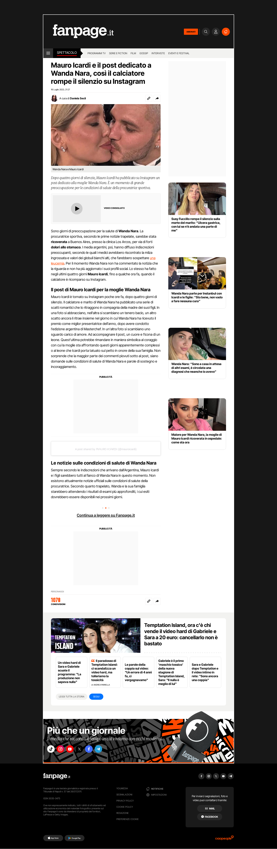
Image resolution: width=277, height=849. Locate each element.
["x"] (83, 749)
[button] (157, 98)
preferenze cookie (127, 819)
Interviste (158, 53)
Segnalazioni (124, 794)
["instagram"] (62, 749)
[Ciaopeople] (224, 839)
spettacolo (67, 53)
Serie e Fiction (118, 53)
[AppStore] (53, 838)
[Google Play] (74, 838)
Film (133, 53)
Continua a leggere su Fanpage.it (106, 515)
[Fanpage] (56, 776)
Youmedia (122, 788)
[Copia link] (148, 98)
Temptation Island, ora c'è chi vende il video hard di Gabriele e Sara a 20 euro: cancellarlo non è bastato (181, 634)
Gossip (143, 53)
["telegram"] (105, 749)
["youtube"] (73, 749)
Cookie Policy (124, 806)
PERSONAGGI (57, 591)
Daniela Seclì (78, 98)
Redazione (122, 813)
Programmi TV (97, 53)
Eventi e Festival (178, 53)
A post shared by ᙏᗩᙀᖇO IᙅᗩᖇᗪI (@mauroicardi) (105, 449)
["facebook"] (94, 749)
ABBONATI (190, 32)
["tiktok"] (51, 749)
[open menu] (48, 53)
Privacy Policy (125, 800)
